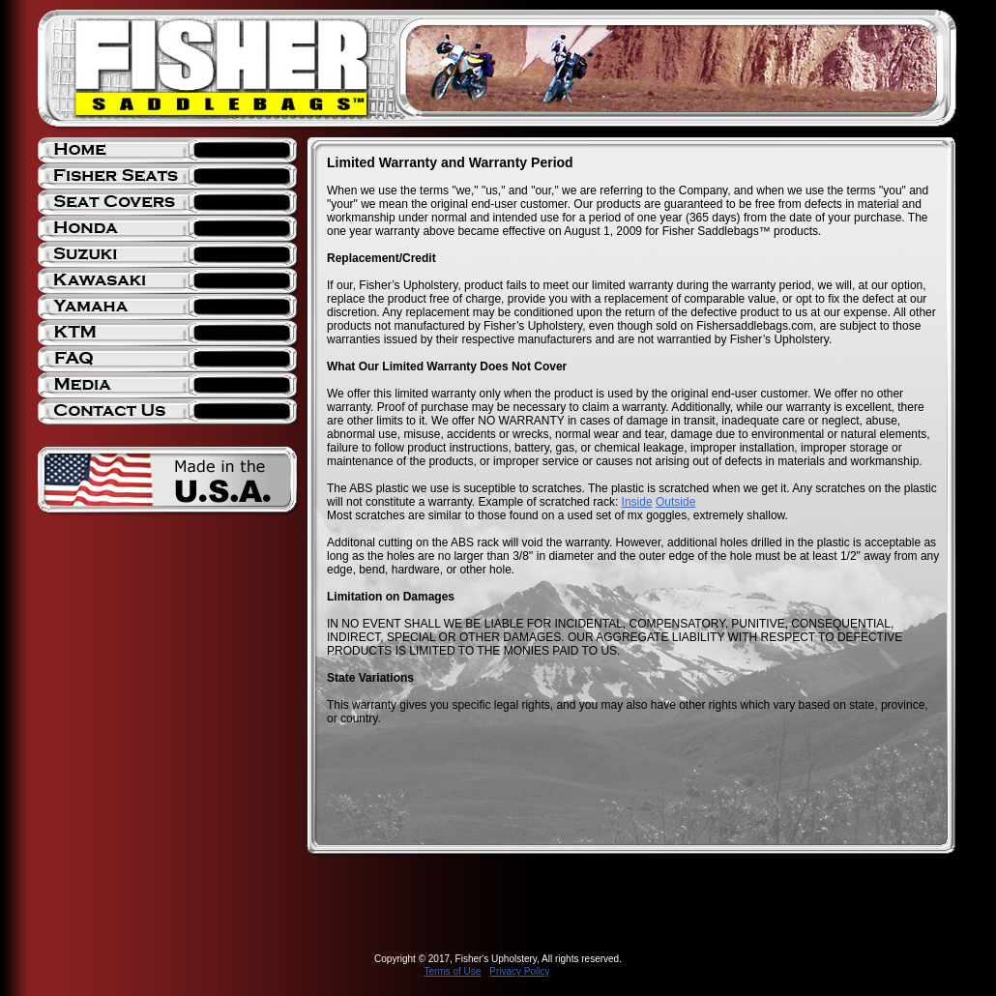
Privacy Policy (519, 971)
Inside (637, 502)
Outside (675, 502)
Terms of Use (452, 971)
